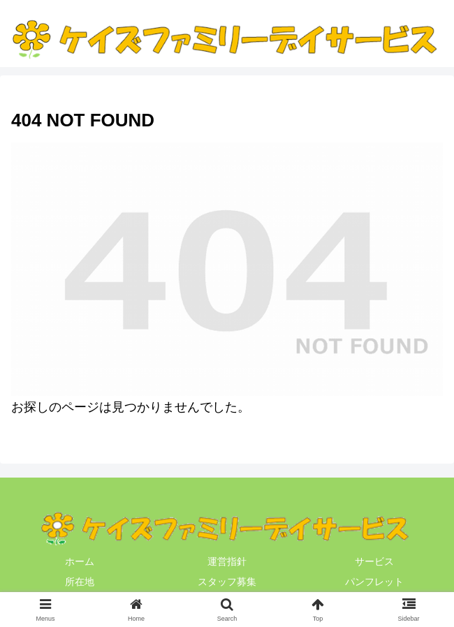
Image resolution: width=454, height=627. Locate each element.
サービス (374, 561)
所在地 (79, 581)
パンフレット (374, 581)
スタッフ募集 (227, 581)
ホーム (79, 561)
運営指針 (227, 561)
